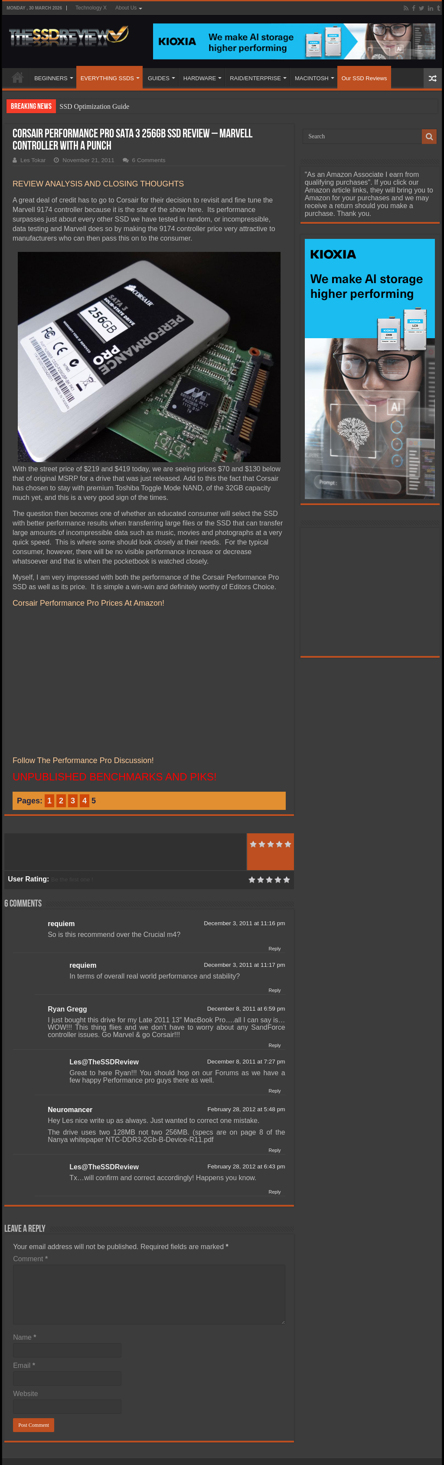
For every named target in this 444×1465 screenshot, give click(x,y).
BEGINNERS (51, 78)
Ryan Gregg (67, 1009)
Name (24, 1337)
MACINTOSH (312, 78)
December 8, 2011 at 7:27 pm (246, 1061)
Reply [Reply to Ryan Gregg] (274, 1045)
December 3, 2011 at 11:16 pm (244, 923)
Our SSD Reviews (364, 78)
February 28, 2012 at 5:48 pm (246, 1109)
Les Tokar (33, 160)
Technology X (91, 8)
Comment (30, 1259)
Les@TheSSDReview (104, 1062)
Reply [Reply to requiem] (274, 948)
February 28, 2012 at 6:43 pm (246, 1166)
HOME (18, 77)
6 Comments (149, 160)
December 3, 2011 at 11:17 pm (244, 965)
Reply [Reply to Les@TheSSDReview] (274, 1090)
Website (25, 1393)
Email (24, 1365)
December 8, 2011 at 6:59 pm (246, 1008)
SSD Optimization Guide (94, 106)
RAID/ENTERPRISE (255, 78)
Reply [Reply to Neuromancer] (274, 1150)
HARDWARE (199, 78)
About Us (126, 8)
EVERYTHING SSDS (107, 78)
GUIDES (159, 78)
